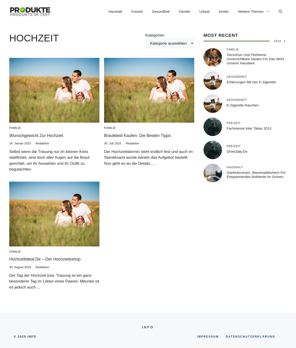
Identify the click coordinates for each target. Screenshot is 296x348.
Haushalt (115, 11)
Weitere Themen (256, 12)
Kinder (224, 11)
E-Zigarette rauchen (243, 105)
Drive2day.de (237, 151)
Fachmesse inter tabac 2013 (249, 128)
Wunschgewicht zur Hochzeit (36, 135)
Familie (184, 11)
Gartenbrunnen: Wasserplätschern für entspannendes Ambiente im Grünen (256, 175)
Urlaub (204, 11)
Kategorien (154, 35)
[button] (280, 12)
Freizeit (137, 11)
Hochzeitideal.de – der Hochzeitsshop (44, 259)
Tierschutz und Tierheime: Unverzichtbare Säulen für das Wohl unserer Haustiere (255, 59)
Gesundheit (161, 11)
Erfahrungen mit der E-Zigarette (251, 82)
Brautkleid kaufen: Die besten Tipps (137, 135)
